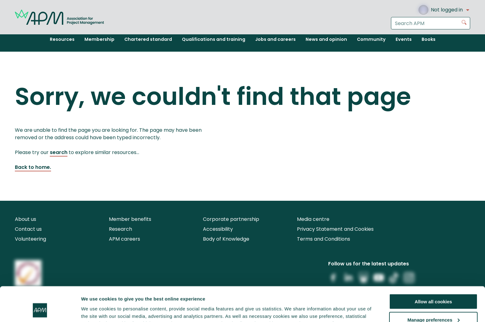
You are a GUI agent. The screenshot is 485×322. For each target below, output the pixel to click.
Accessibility (218, 229)
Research (120, 229)
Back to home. (33, 167)
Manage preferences (433, 288)
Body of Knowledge (226, 239)
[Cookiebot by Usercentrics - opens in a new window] (40, 310)
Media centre (313, 219)
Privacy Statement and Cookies (335, 229)
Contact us (28, 229)
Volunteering (30, 239)
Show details (95, 309)
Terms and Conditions (323, 239)
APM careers (124, 239)
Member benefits (130, 219)
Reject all (433, 306)
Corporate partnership (231, 219)
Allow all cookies (433, 270)
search (58, 152)
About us (25, 219)
